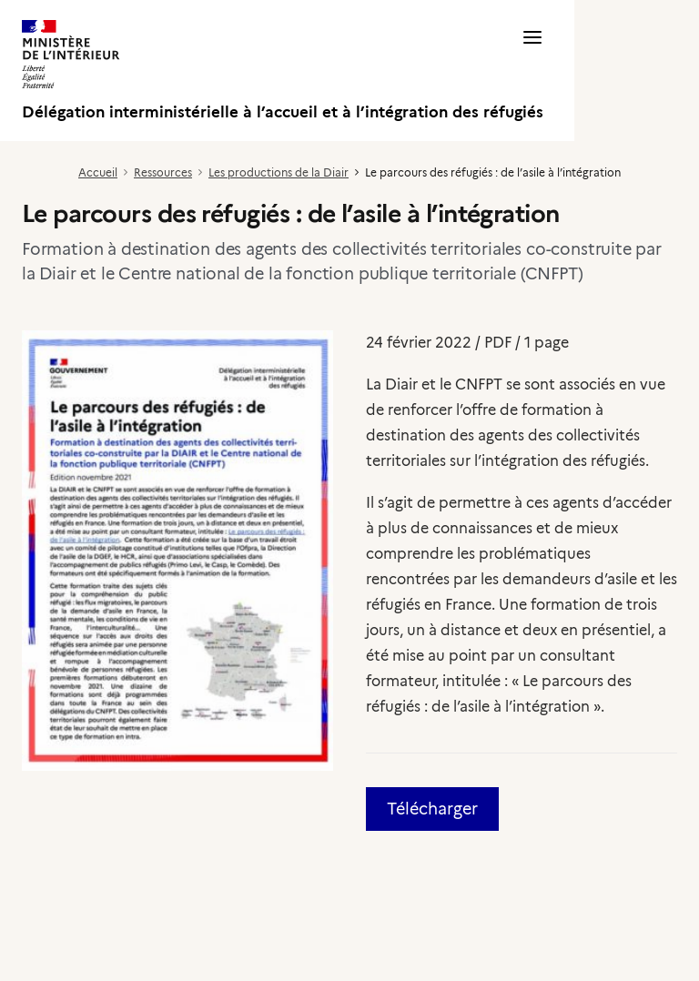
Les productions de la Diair (278, 172)
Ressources (163, 172)
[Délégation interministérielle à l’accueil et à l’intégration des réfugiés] (282, 70)
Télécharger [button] (432, 809)
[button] (532, 70)
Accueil (97, 172)
